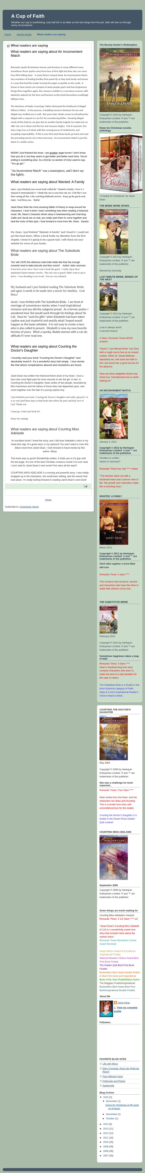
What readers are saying (51, 34)
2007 (106, 1155)
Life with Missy (110, 1064)
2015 (106, 1097)
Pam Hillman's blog (113, 1076)
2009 (106, 1146)
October (110, 1118)
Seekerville (108, 1085)
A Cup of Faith (28, 16)
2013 (106, 1128)
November (112, 1114)
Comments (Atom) (29, 507)
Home (8, 34)
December (112, 1101)
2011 (106, 1137)
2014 (106, 1124)
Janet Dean (124, 1002)
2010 (106, 1142)
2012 (106, 1133)
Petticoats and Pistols (114, 1081)
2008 (106, 1151)
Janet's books (24, 34)
